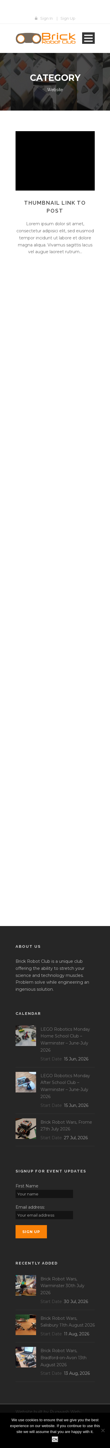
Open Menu (88, 38)
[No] (103, 1430)
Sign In (46, 18)
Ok (55, 1439)
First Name (27, 1186)
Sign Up (67, 18)
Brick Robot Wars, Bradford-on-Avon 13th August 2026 (63, 1357)
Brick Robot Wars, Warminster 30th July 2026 (62, 1286)
